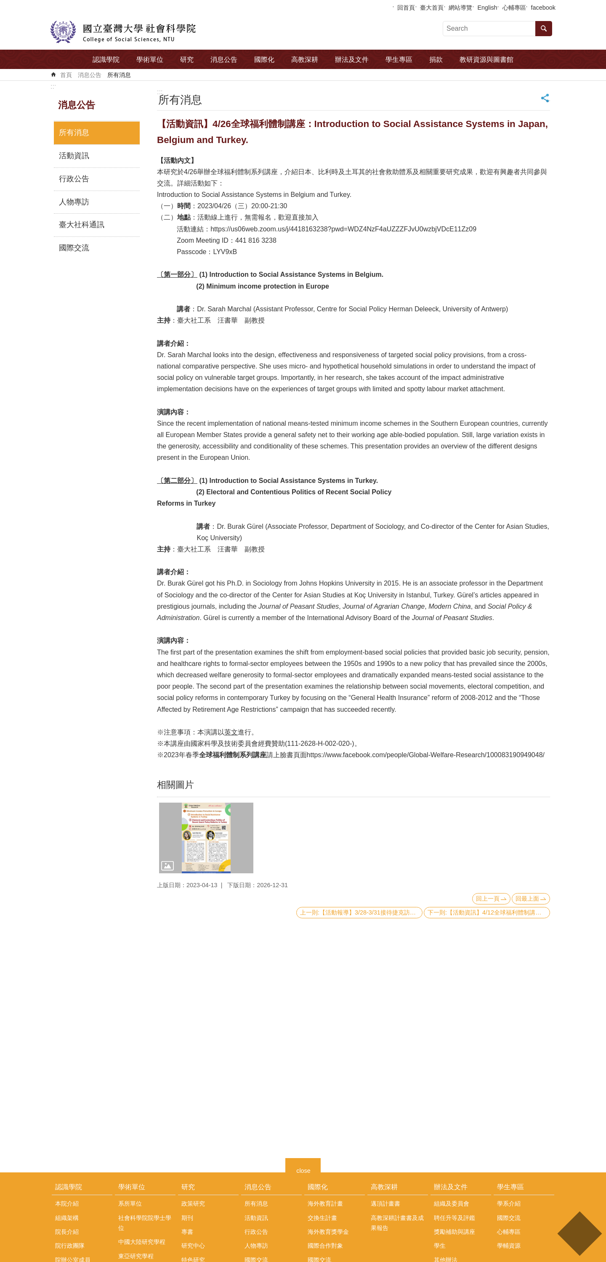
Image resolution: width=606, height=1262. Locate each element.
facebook (543, 7)
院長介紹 (67, 1231)
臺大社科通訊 (81, 224)
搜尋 (543, 28)
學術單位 (149, 59)
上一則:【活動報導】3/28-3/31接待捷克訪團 (358, 912)
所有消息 (119, 75)
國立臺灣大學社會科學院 (123, 32)
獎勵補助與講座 (454, 1231)
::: (53, 86)
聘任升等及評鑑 (454, 1217)
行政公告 (74, 179)
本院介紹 (67, 1203)
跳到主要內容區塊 (4, 4)
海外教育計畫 (325, 1203)
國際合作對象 (325, 1245)
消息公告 (223, 59)
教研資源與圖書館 (486, 59)
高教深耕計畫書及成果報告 (397, 1222)
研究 (187, 59)
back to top (579, 1233)
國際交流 (74, 248)
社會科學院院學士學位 (144, 1222)
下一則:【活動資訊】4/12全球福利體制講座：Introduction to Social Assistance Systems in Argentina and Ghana (489, 912)
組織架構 (67, 1217)
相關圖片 (175, 784)
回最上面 (527, 898)
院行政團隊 (70, 1245)
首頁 (66, 75)
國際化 (264, 59)
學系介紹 (509, 1203)
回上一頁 (488, 898)
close (303, 1169)
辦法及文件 (352, 59)
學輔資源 (509, 1245)
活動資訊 (74, 155)
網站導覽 (460, 7)
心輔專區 (514, 7)
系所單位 (130, 1203)
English (487, 7)
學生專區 (398, 59)
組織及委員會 (451, 1203)
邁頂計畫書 (385, 1203)
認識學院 (106, 59)
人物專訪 (74, 202)
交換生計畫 (322, 1217)
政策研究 (193, 1203)
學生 (440, 1245)
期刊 (187, 1217)
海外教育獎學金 (328, 1231)
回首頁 (406, 7)
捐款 (436, 59)
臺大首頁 (432, 7)
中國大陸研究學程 (141, 1241)
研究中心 (193, 1245)
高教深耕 (304, 59)
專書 (187, 1231)
